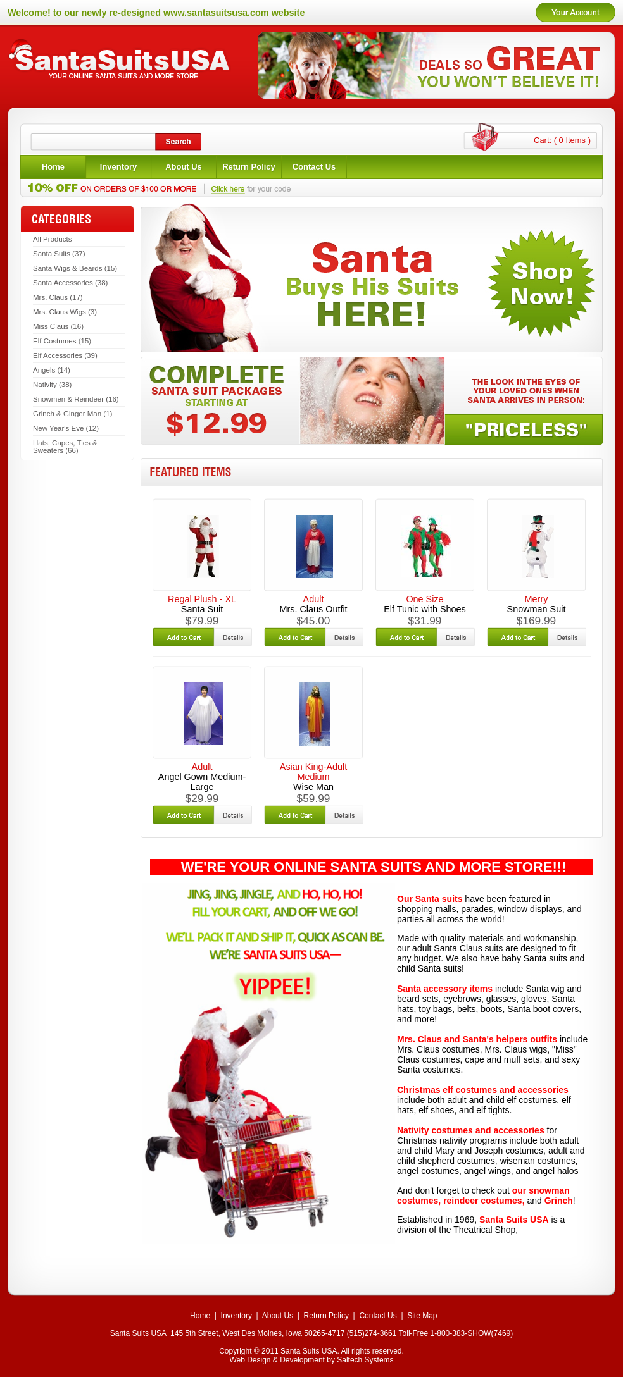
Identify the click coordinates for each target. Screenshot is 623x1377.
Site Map (422, 1315)
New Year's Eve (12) (66, 428)
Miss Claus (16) (58, 326)
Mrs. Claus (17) (58, 297)
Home (200, 1315)
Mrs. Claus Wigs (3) (65, 312)
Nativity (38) (52, 384)
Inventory (236, 1315)
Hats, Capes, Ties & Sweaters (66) (65, 446)
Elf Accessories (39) (65, 355)
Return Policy (326, 1315)
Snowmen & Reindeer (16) (76, 399)
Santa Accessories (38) (70, 283)
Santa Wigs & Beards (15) (75, 268)
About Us (277, 1315)
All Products (52, 239)
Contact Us (377, 1315)
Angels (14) (51, 370)
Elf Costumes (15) (62, 341)
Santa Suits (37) (59, 253)
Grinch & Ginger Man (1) (72, 413)
